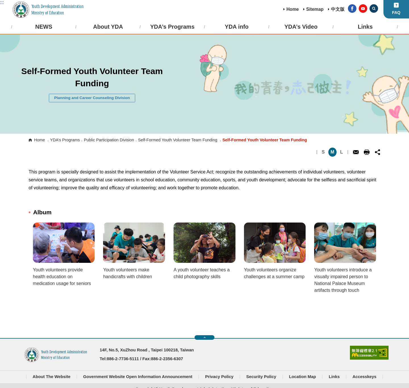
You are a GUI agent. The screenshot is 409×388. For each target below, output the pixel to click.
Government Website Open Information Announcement (137, 376)
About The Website (51, 376)
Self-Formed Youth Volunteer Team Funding (177, 140)
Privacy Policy (219, 376)
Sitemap (315, 9)
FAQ (396, 12)
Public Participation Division (109, 140)
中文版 (338, 9)
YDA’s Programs (65, 140)
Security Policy (261, 376)
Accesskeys (364, 376)
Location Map (302, 376)
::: (2, 2)
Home (292, 9)
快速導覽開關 (205, 337)
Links (334, 376)
